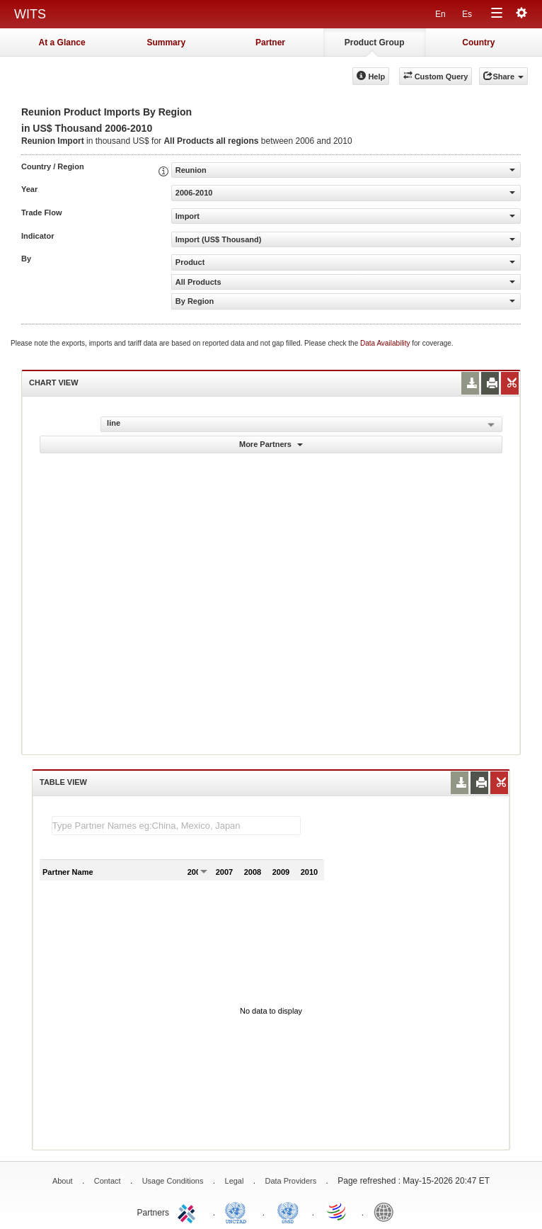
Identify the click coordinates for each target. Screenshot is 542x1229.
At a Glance (62, 42)
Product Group (375, 42)
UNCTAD (238, 1211)
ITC (189, 1211)
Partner (270, 42)
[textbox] (176, 825)
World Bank (387, 1211)
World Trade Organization (337, 1211)
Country (478, 42)
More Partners (271, 444)
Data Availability (386, 343)
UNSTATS (288, 1211)
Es (467, 14)
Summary (165, 42)
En (440, 14)
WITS (30, 14)
